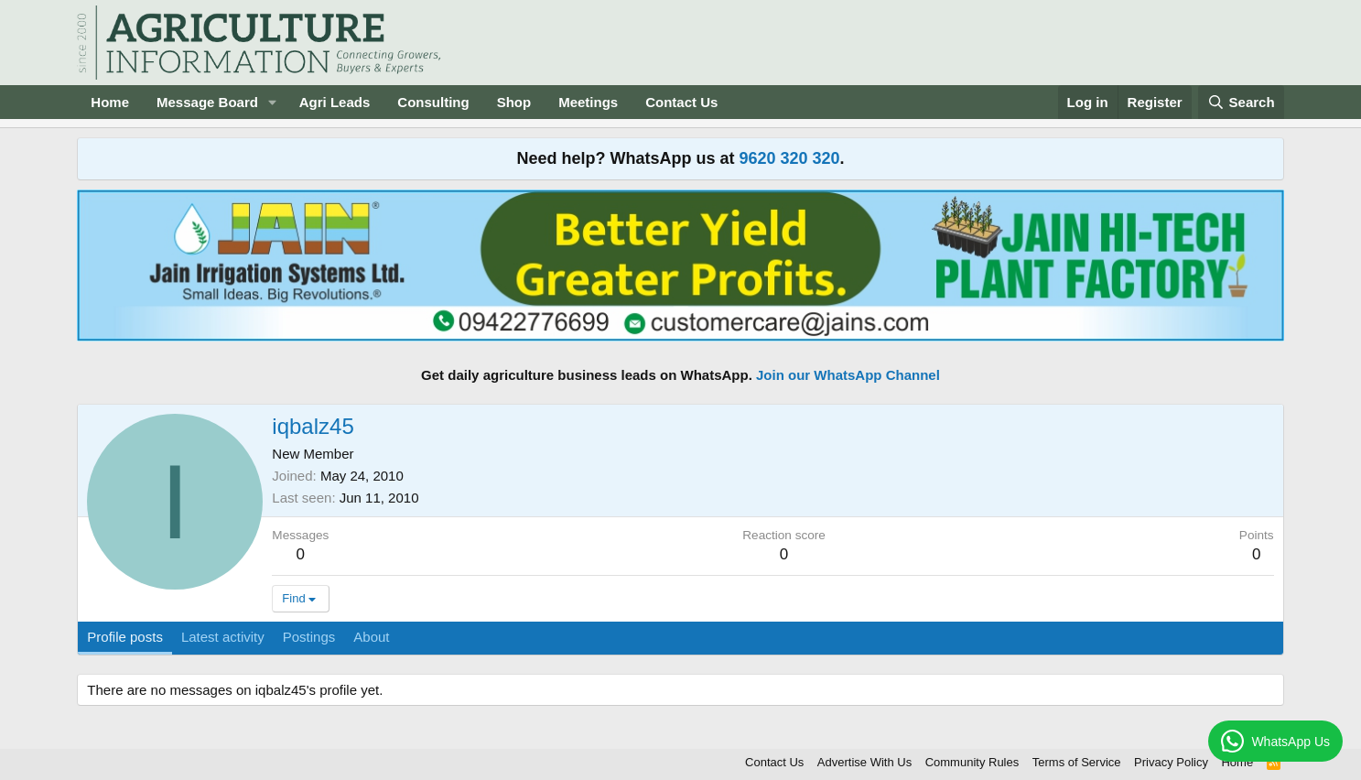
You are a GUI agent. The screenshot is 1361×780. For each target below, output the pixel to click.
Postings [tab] (309, 637)
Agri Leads (335, 102)
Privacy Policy (1171, 762)
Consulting (433, 102)
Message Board (207, 102)
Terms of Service (1076, 762)
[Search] (1241, 102)
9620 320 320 (789, 158)
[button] (273, 102)
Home (110, 102)
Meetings (588, 102)
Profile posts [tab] (125, 637)
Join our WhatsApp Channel (848, 375)
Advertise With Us (864, 762)
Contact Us (681, 102)
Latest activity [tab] (223, 637)
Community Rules (972, 762)
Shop (514, 102)
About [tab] (371, 637)
